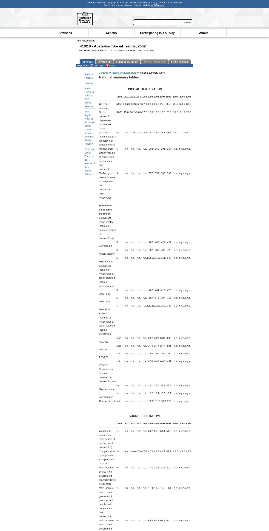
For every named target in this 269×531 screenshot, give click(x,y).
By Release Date (86, 40)
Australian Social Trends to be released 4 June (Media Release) (90, 162)
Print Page (96, 65)
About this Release (90, 76)
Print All (111, 65)
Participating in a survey (157, 33)
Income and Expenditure (124, 73)
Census (111, 33)
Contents (89, 83)
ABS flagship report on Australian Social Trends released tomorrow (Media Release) (90, 127)
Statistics (65, 33)
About (203, 33)
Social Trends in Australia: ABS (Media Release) (89, 97)
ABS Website (157, 5)
